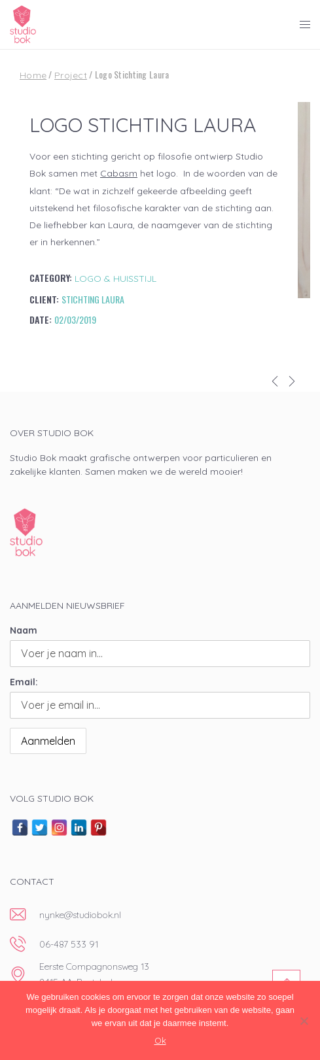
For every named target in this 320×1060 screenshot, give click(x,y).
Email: (24, 682)
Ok (160, 1040)
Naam (23, 630)
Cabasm (118, 173)
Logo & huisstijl (115, 278)
